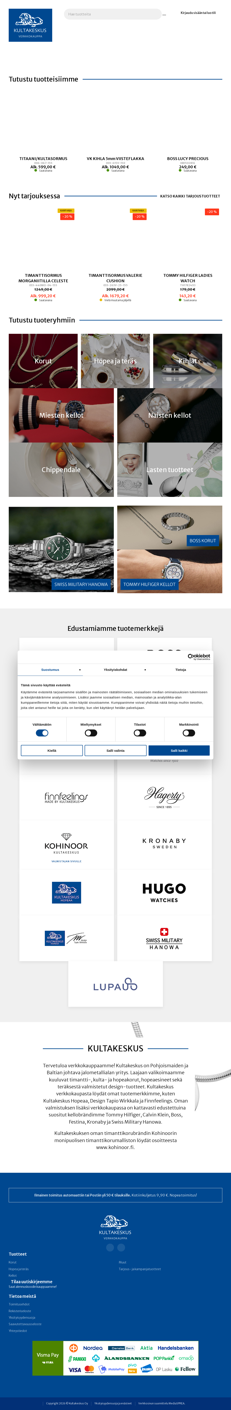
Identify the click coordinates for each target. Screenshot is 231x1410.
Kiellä (51, 750)
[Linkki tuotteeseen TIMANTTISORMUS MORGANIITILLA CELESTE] (43, 287)
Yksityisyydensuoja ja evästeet (113, 1403)
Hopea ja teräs (19, 1269)
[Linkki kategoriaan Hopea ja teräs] (115, 361)
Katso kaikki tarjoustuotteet (190, 196)
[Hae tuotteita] (164, 15)
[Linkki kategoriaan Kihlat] (187, 361)
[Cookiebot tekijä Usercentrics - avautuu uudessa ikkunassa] (191, 657)
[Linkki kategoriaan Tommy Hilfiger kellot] (170, 571)
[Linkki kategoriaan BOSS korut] (170, 527)
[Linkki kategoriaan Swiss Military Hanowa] (61, 549)
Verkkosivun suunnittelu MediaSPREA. (161, 1403)
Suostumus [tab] (50, 670)
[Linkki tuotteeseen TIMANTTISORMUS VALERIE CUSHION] (115, 287)
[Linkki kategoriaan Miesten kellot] (61, 415)
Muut (122, 1262)
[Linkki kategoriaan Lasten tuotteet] (170, 470)
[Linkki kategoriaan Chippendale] (61, 470)
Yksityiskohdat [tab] (115, 670)
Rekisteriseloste (20, 1311)
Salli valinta (116, 750)
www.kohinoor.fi (115, 1147)
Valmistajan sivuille (67, 861)
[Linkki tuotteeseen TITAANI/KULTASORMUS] (43, 167)
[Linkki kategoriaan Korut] (43, 361)
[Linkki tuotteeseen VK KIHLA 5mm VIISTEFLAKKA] (115, 167)
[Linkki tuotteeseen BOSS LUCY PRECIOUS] (187, 167)
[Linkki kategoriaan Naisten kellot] (170, 415)
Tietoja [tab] (181, 670)
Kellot (13, 1276)
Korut (13, 1262)
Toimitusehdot (19, 1304)
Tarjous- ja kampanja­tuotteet (140, 1269)
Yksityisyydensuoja (22, 1318)
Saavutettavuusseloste (25, 1324)
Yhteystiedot (18, 1331)
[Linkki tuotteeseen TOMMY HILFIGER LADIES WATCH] (187, 287)
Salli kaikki (179, 750)
